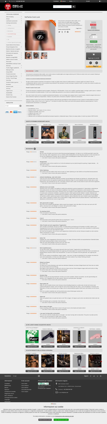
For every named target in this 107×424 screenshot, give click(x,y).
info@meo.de (65, 393)
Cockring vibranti (10, 28)
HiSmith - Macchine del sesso (12, 51)
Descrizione (30, 71)
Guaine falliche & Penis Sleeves (13, 44)
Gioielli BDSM (9, 92)
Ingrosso (7, 390)
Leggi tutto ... (79, 28)
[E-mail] (12, 106)
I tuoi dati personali (26, 390)
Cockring (9, 25)
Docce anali (8, 61)
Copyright (7, 400)
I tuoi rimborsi (25, 386)
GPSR (36, 71)
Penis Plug (8, 80)
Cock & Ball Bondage (11, 33)
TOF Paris (8, 88)
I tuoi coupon (24, 392)
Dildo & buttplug (9, 16)
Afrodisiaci (8, 84)
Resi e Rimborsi (9, 396)
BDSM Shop (8, 386)
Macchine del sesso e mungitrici (13, 49)
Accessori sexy (9, 94)
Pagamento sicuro (9, 394)
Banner (6, 388)
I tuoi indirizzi (24, 388)
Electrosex (8, 65)
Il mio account (25, 381)
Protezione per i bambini (44, 389)
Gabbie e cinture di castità (11, 59)
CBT (8, 39)
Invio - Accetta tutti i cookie (61, 419)
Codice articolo (62, 29)
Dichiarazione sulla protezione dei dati (64, 416)
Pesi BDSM (9, 36)
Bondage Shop (9, 55)
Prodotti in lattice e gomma (12, 82)
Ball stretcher (10, 31)
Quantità (93, 34)
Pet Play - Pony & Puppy (11, 78)
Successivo (101, 133)
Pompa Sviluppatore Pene (12, 47)
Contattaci (56, 1)
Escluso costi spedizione (94, 30)
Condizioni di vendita (10, 392)
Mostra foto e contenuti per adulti (40, 36)
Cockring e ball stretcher (11, 23)
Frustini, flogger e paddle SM (12, 67)
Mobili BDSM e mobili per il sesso (13, 63)
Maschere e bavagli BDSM (11, 57)
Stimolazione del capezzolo (12, 53)
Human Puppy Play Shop (11, 76)
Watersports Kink (10, 69)
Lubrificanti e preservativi (11, 20)
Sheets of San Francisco (11, 97)
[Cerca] (73, 6)
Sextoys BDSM (9, 72)
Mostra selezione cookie (45, 419)
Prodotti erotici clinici (11, 74)
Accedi (88, 1)
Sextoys (8, 18)
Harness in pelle (9, 86)
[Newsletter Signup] (20, 106)
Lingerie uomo (9, 90)
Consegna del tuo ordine (11, 398)
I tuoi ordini (24, 384)
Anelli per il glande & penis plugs (14, 42)
